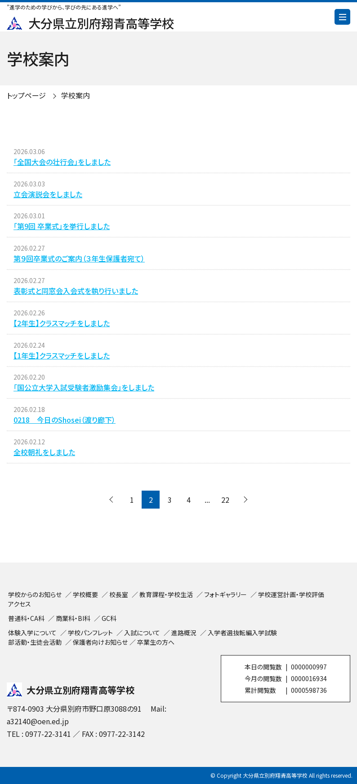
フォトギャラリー (225, 594)
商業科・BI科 (73, 618)
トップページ (26, 95)
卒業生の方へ (155, 642)
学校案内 (75, 95)
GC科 (109, 618)
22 (225, 499)
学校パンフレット (90, 633)
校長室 (118, 594)
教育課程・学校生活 (166, 594)
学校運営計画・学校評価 (291, 594)
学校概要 (85, 594)
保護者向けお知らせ (100, 642)
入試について (142, 633)
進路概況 (183, 633)
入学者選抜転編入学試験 (242, 633)
